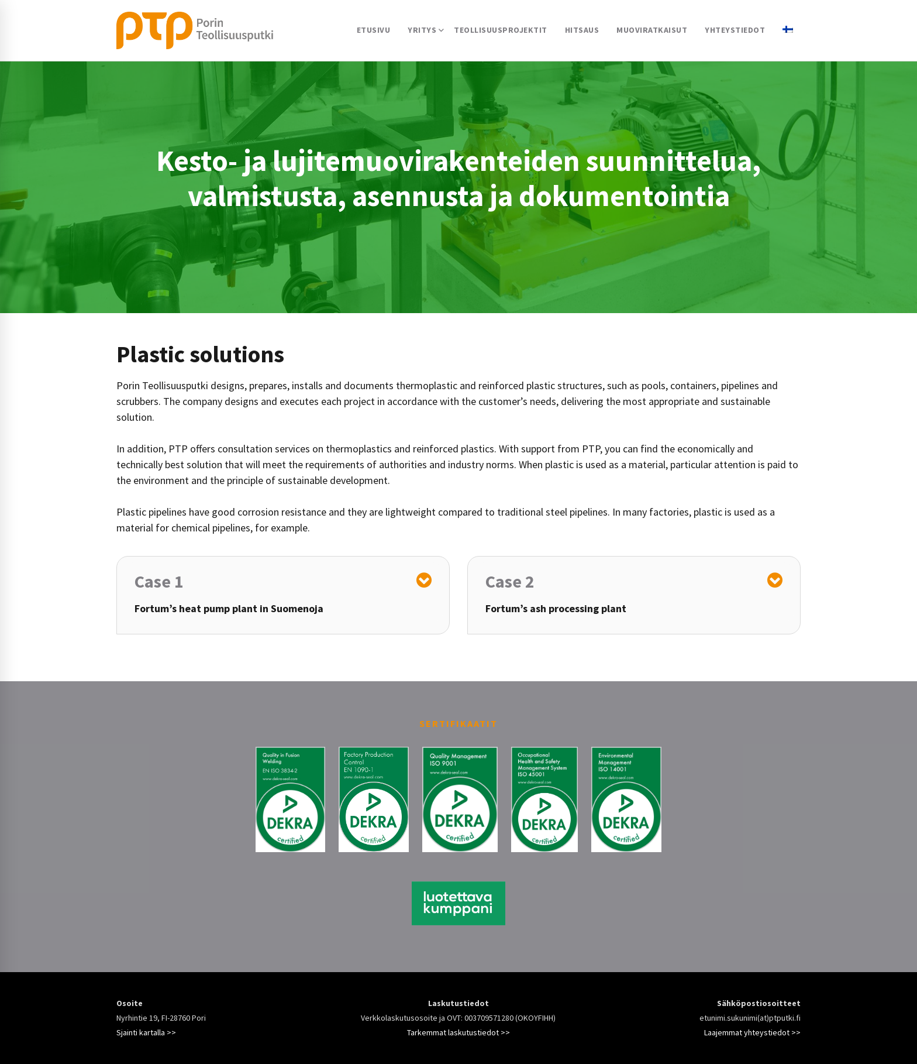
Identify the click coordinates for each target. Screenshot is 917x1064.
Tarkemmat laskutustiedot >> (458, 1032)
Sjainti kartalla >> (146, 1032)
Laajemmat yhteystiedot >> (752, 1032)
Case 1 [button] (159, 581)
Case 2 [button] (510, 581)
